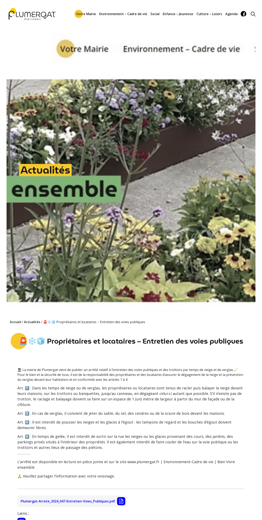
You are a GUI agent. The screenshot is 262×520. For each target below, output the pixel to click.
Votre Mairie (86, 14)
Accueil (15, 322)
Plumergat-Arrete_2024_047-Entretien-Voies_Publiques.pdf (68, 501)
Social (154, 14)
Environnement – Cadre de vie (123, 14)
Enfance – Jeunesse (178, 14)
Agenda (231, 14)
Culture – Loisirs (209, 14)
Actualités (45, 170)
